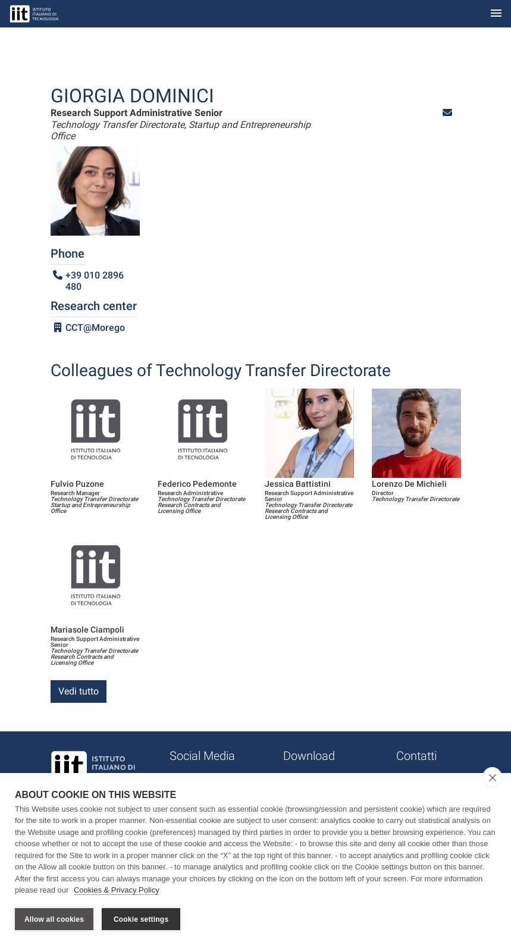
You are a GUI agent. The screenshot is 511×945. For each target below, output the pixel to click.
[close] (492, 777)
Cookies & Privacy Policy (116, 890)
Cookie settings (141, 919)
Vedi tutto (78, 691)
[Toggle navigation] (496, 14)
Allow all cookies (54, 919)
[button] (447, 112)
